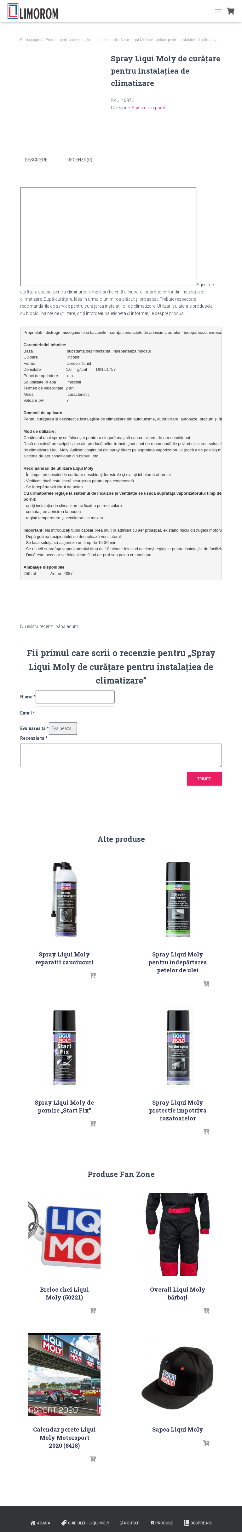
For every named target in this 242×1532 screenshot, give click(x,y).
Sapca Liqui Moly (177, 1428)
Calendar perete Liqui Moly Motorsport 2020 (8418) (64, 1436)
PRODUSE (161, 1522)
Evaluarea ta (34, 727)
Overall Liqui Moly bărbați (177, 1292)
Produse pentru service (64, 40)
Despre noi (197, 1522)
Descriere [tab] (36, 159)
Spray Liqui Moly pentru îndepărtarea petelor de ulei (177, 961)
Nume (28, 696)
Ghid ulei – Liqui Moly (85, 1522)
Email (27, 712)
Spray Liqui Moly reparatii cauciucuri (64, 957)
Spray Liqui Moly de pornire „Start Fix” (64, 1105)
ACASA (40, 1522)
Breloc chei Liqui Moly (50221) (64, 1292)
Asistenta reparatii (102, 40)
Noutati (130, 1522)
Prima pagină (31, 40)
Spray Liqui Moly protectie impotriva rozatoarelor (178, 1109)
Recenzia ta (34, 737)
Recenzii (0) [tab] (79, 159)
